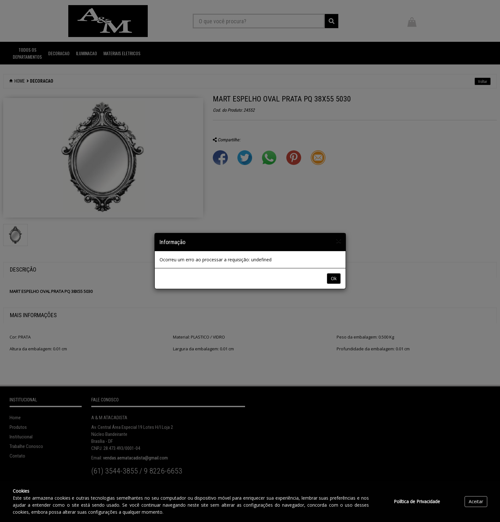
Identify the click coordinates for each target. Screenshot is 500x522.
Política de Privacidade (417, 501)
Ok (334, 278)
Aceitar (476, 501)
